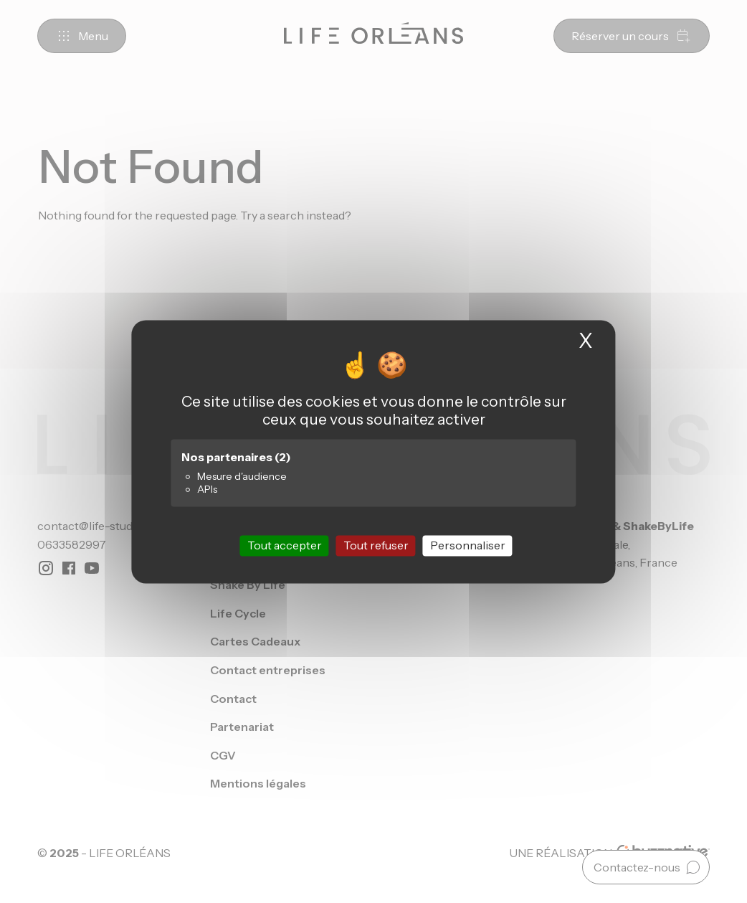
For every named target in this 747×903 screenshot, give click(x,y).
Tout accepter (284, 545)
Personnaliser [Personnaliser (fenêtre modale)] (467, 545)
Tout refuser (376, 545)
